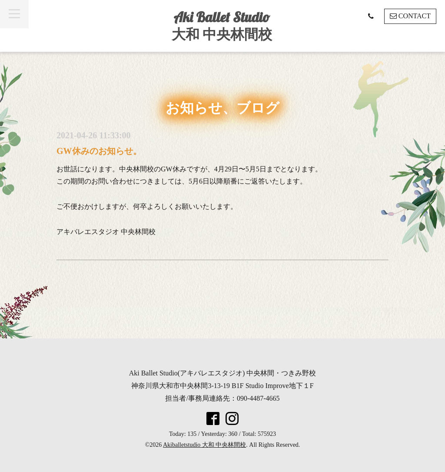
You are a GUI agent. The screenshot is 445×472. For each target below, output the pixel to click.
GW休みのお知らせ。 (99, 151)
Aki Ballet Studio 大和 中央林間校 (222, 25)
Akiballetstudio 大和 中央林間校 (204, 445)
